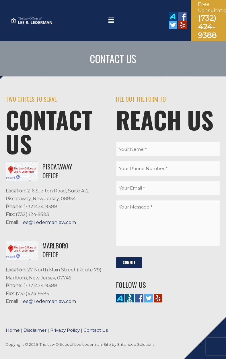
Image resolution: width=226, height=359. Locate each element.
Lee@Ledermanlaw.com (48, 222)
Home (13, 330)
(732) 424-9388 (207, 26)
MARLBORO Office (55, 250)
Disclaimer (35, 330)
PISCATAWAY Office (57, 171)
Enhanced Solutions (135, 344)
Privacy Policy (65, 330)
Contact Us (95, 330)
